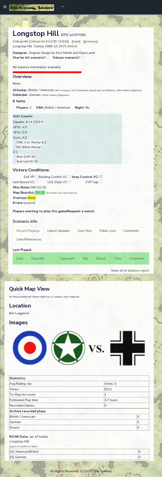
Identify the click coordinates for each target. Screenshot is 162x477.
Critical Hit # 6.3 (41, 41)
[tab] (28, 230)
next (76, 41)
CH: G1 (40, 192)
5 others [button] (70, 46)
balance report (138, 270)
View (115, 270)
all (121, 270)
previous (90, 41)
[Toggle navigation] (61, 7)
